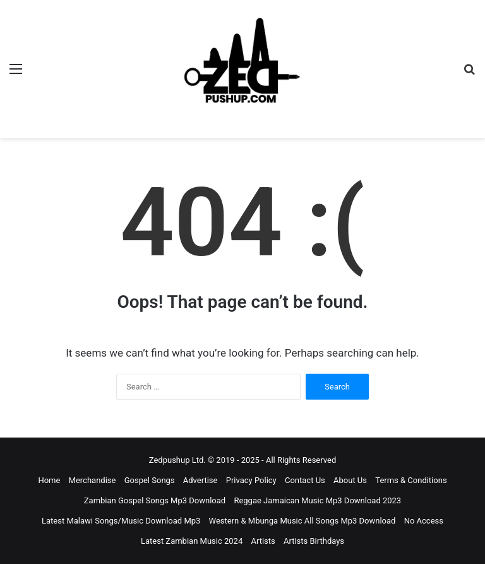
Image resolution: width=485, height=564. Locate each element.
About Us (350, 480)
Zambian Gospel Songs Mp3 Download (154, 500)
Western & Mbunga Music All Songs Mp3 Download (302, 520)
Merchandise (92, 480)
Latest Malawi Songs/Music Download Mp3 (121, 520)
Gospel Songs (149, 480)
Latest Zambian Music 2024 (191, 541)
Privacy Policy (251, 480)
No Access (423, 520)
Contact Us (305, 480)
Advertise (200, 480)
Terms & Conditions (410, 480)
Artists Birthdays (314, 541)
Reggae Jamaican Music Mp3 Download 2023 (317, 500)
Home (49, 480)
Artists (263, 541)
